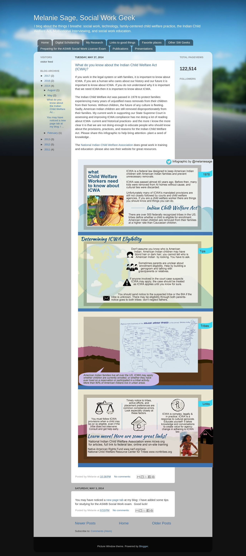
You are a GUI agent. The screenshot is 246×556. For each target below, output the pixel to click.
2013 (47, 139)
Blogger (143, 546)
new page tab (114, 500)
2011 (47, 149)
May (50, 95)
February (53, 132)
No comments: (123, 476)
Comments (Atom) (101, 531)
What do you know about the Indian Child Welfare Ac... (56, 106)
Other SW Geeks (179, 42)
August (51, 90)
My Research (94, 42)
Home (45, 42)
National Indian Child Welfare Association (106, 145)
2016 (47, 80)
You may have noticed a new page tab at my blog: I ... (56, 122)
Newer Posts (85, 523)
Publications (120, 48)
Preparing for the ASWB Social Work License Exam (73, 48)
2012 (47, 144)
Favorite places (152, 42)
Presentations (144, 48)
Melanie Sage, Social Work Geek (84, 18)
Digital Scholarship (67, 42)
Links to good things (122, 42)
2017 (47, 75)
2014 (47, 85)
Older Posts (161, 523)
